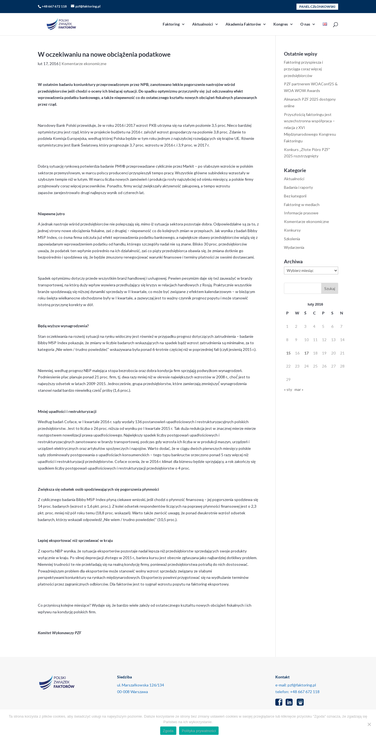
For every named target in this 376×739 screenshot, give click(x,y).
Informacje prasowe (301, 212)
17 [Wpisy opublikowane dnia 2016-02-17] (306, 353)
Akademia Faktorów (243, 24)
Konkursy (292, 230)
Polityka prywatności (199, 731)
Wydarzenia (294, 247)
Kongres (280, 24)
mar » (299, 389)
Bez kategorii (295, 196)
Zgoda (168, 731)
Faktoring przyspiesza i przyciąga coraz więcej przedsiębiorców (303, 69)
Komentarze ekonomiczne (84, 63)
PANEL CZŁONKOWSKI (317, 6)
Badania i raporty (298, 187)
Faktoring (171, 24)
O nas (305, 24)
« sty (288, 389)
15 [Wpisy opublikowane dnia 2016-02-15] (288, 353)
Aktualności (202, 24)
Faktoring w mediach (302, 204)
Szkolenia (292, 238)
